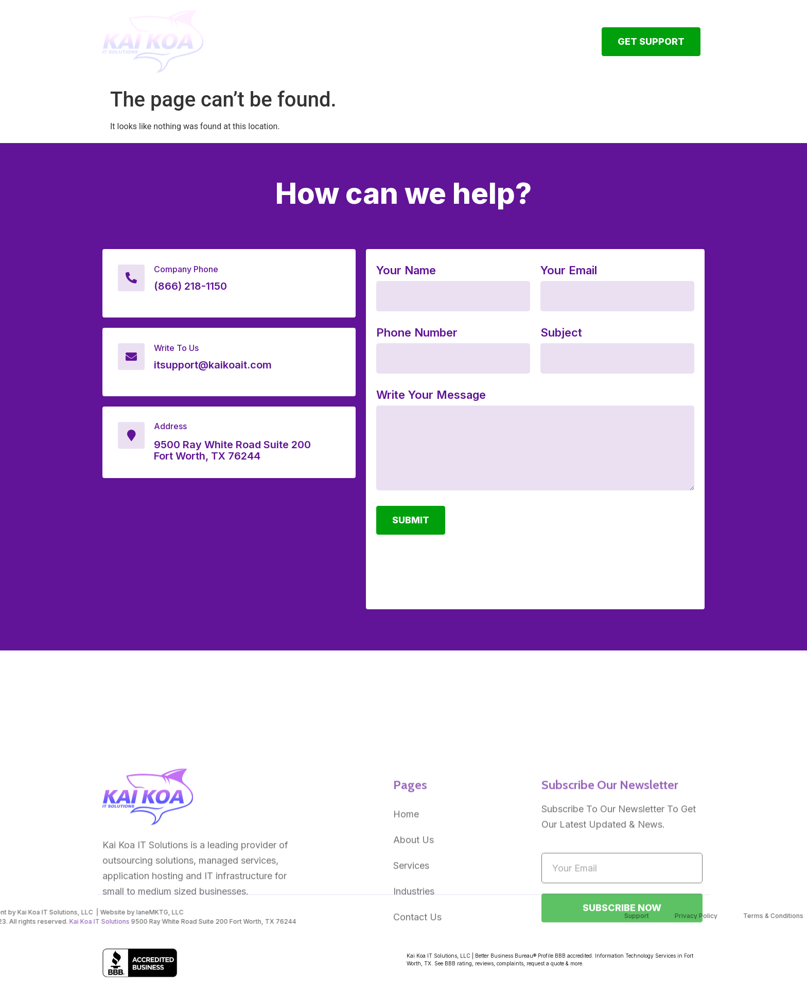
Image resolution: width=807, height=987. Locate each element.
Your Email (568, 271)
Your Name (406, 271)
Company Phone (186, 269)
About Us (354, 36)
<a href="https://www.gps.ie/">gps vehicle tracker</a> (229, 548)
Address (170, 426)
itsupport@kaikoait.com (213, 365)
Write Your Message (431, 395)
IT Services (419, 36)
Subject (561, 333)
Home (303, 36)
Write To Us (176, 348)
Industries (491, 36)
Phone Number (417, 333)
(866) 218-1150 (190, 286)
